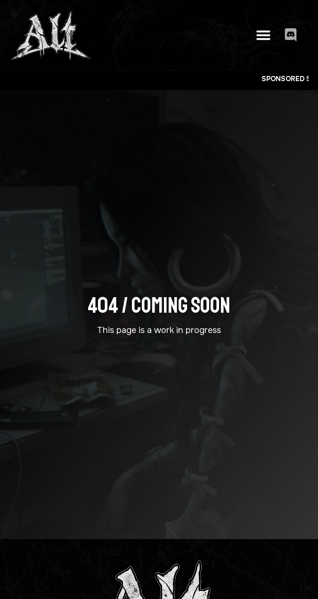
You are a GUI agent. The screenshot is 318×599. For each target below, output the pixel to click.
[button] (263, 35)
